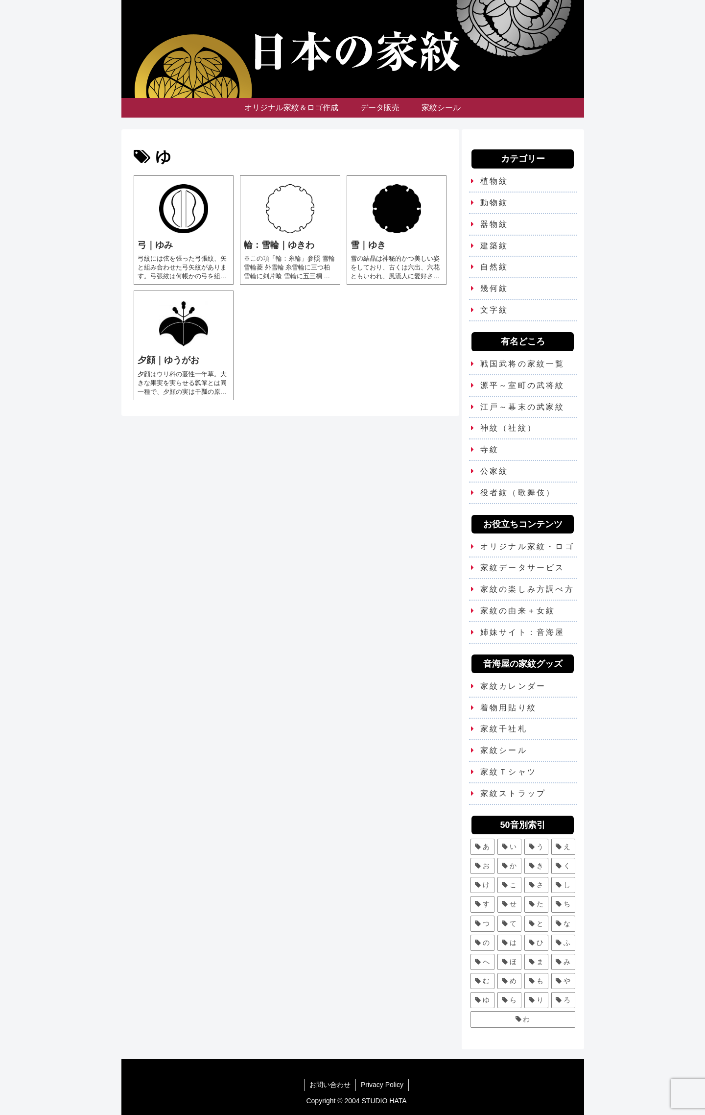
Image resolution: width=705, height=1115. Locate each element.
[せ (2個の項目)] (509, 904)
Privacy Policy (382, 1085)
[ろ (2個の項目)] (563, 1000)
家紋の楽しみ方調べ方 (527, 589)
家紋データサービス (522, 567)
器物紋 (494, 224)
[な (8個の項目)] (563, 924)
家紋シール (503, 750)
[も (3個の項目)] (536, 981)
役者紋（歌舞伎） (518, 492)
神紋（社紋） (508, 428)
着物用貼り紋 (508, 707)
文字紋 (494, 310)
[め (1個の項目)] (509, 981)
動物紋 (494, 202)
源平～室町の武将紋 (522, 385)
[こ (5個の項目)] (509, 885)
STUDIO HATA (384, 1101)
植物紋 (494, 181)
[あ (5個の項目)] (482, 847)
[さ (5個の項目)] (536, 885)
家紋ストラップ (513, 793)
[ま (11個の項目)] (536, 962)
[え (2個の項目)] (563, 847)
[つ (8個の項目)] (482, 924)
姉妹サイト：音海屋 (522, 632)
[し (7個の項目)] (563, 885)
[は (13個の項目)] (509, 943)
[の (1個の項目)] (482, 943)
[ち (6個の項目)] (563, 904)
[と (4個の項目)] (536, 924)
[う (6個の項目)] (536, 847)
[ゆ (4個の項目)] (482, 1000)
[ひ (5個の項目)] (536, 943)
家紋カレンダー (513, 686)
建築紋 (494, 246)
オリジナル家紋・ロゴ (527, 546)
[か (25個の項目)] (509, 866)
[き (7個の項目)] (536, 866)
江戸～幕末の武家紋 (522, 407)
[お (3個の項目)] (482, 866)
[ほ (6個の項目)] (509, 962)
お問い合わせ (330, 1085)
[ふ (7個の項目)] (563, 943)
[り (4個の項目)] (536, 1000)
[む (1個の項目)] (482, 981)
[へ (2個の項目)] (482, 962)
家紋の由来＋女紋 (518, 610)
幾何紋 (494, 288)
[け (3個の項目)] (482, 885)
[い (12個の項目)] (509, 847)
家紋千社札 (503, 729)
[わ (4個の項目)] (522, 1019)
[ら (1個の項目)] (509, 1000)
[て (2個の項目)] (509, 924)
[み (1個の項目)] (563, 962)
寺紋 (489, 449)
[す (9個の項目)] (482, 904)
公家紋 (494, 471)
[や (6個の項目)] (563, 981)
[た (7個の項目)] (536, 904)
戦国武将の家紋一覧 (522, 364)
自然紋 (494, 267)
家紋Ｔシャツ (508, 772)
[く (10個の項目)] (563, 866)
